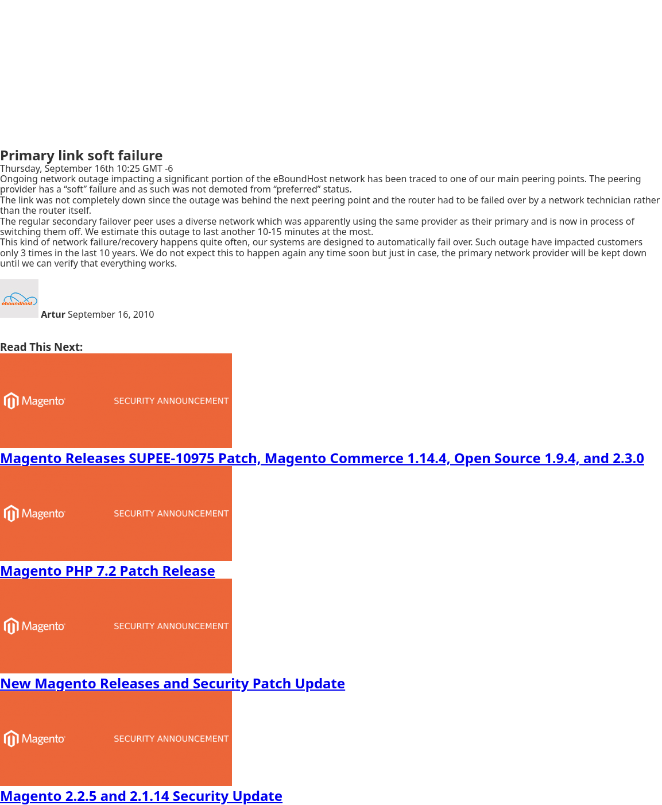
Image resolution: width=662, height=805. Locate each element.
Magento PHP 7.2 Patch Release (107, 570)
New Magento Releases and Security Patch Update (172, 682)
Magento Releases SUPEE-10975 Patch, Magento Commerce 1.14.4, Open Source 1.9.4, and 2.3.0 (322, 457)
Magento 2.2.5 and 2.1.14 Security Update (141, 795)
